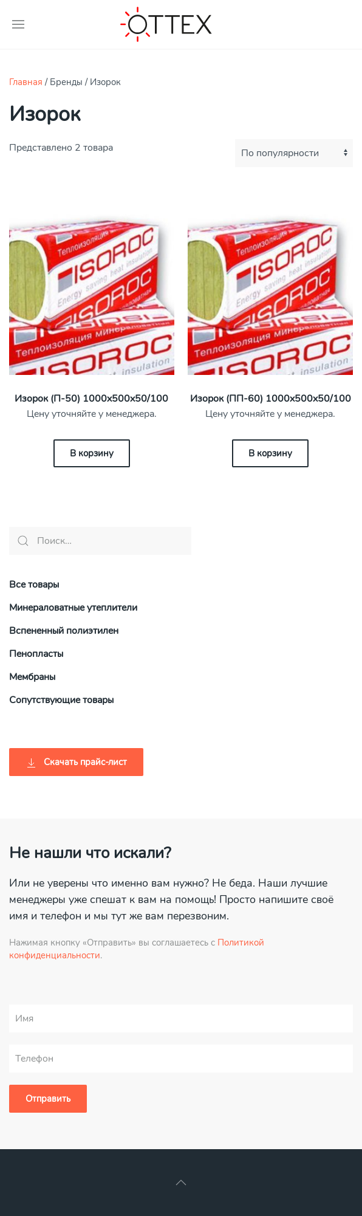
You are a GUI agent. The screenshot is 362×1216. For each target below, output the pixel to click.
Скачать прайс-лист (76, 762)
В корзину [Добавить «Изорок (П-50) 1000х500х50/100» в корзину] (92, 453)
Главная (26, 82)
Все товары (34, 584)
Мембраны (32, 677)
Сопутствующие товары (61, 700)
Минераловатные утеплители (73, 607)
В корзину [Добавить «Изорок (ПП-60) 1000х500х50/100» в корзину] (270, 453)
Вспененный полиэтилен (63, 630)
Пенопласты (36, 654)
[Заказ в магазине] (294, 153)
